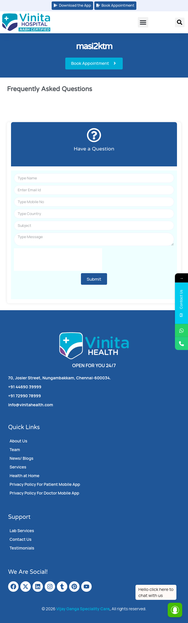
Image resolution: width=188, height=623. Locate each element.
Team (15, 449)
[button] (143, 22)
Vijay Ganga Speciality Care (83, 608)
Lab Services (22, 530)
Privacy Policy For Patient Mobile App (45, 484)
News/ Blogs (21, 458)
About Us (18, 441)
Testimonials (22, 548)
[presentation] (58, 259)
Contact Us (20, 539)
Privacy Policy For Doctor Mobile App (44, 493)
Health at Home (24, 475)
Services (18, 467)
